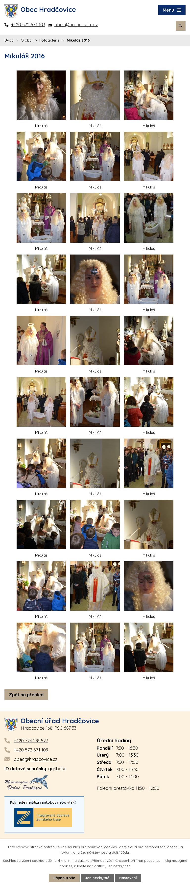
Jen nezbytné (97, 878)
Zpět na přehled (26, 695)
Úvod (9, 40)
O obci (26, 40)
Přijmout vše (64, 878)
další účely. (121, 852)
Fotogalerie (49, 40)
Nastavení (128, 878)
